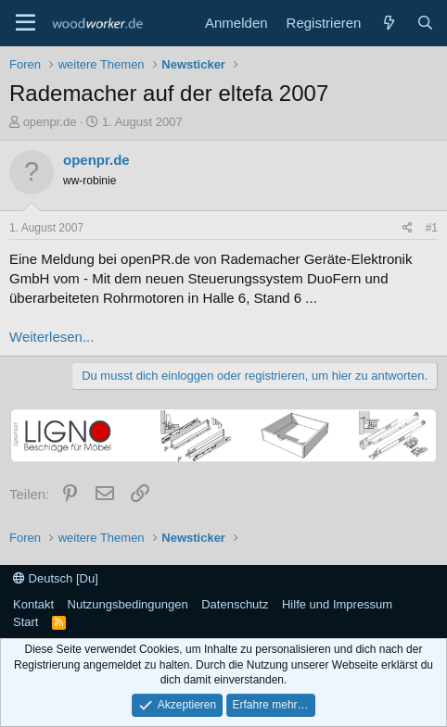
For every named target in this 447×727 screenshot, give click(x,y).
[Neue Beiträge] (388, 23)
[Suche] (425, 23)
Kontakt (33, 604)
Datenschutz (234, 604)
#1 (432, 227)
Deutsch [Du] (55, 578)
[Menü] (25, 23)
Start (25, 622)
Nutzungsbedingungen (128, 604)
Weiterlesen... (51, 337)
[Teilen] (407, 228)
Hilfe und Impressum (337, 604)
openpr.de (50, 122)
